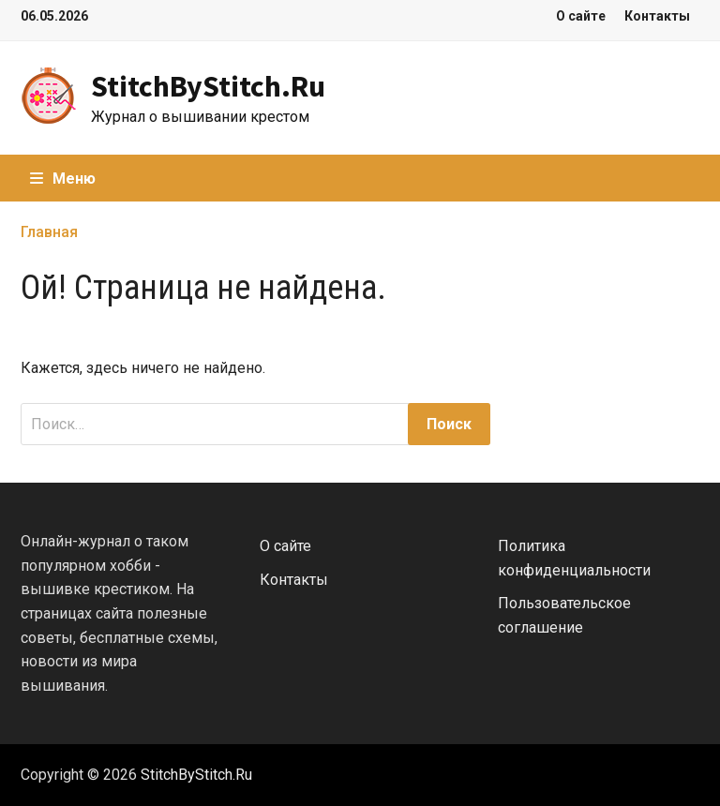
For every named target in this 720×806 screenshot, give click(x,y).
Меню (63, 178)
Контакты (657, 15)
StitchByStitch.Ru (208, 86)
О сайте (581, 15)
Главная (49, 232)
